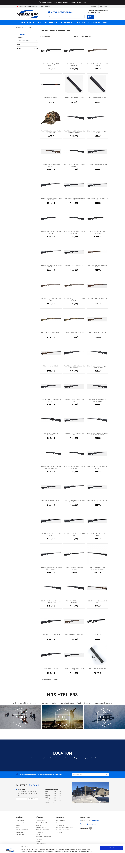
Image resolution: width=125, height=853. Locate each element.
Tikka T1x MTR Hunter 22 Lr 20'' (97, 299)
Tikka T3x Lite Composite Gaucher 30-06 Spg (74, 467)
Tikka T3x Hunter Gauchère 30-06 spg (98, 601)
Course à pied (20, 834)
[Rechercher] (66, 16)
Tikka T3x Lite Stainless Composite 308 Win (51, 232)
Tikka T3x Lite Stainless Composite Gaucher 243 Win (51, 601)
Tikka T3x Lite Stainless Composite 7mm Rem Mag (74, 501)
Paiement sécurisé (41, 827)
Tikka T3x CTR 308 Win (51, 668)
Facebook (90, 828)
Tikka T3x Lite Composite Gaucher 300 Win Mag (74, 232)
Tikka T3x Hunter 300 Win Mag (74, 634)
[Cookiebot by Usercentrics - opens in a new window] (10, 850)
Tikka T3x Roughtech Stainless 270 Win (51, 299)
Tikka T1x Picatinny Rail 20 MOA (74, 97)
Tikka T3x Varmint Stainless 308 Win (74, 434)
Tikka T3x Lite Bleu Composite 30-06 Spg (97, 534)
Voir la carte (22, 799)
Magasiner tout (27, 22)
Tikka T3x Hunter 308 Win (50, 366)
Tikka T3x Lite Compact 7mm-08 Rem (74, 669)
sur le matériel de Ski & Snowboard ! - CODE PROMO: (62, 2)
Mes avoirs (59, 823)
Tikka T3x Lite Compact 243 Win (97, 164)
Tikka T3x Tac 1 (97, 634)
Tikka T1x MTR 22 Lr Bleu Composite (97, 232)
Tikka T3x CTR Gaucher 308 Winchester (51, 434)
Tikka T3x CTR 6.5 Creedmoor (51, 634)
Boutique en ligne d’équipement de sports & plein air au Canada (34, 6)
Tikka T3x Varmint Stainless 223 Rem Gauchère (97, 400)
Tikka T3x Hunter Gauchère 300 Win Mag (51, 165)
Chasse (18, 825)
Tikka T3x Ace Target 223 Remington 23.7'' (51, 64)
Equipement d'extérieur (22, 823)
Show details (83, 850)
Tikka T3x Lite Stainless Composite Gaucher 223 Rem (97, 366)
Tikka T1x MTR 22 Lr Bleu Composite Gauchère (97, 568)
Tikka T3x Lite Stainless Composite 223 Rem (97, 131)
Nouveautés (68, 22)
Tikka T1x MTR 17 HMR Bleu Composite (74, 568)
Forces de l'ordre (40, 832)
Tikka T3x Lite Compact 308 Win (51, 500)
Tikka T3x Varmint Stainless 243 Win (74, 400)
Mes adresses (60, 825)
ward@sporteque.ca (90, 824)
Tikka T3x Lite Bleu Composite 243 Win (74, 534)
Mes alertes (59, 832)
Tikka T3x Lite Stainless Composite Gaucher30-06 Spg (74, 131)
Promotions (84, 22)
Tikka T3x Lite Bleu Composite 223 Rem (74, 199)
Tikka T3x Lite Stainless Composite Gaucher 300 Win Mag (51, 467)
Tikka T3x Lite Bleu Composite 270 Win (97, 199)
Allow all (111, 839)
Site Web (33, 799)
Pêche (17, 827)
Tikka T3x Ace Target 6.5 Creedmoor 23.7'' (74, 64)
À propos (38, 825)
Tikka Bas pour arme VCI (50, 97)
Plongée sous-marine (22, 830)
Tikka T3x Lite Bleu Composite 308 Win (97, 501)
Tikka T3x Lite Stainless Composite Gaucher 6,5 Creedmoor (97, 434)
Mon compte (60, 817)
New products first (94, 36)
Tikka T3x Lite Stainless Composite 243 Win (51, 266)
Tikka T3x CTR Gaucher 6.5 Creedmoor (74, 601)
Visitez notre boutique (103, 13)
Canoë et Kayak (20, 820)
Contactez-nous (40, 820)
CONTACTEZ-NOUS (100, 22)
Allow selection (111, 844)
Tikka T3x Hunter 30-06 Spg (97, 332)
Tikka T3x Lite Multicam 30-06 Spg (74, 332)
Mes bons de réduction (62, 830)
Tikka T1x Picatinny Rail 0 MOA (97, 97)
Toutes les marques (48, 22)
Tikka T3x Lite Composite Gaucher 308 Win (74, 165)
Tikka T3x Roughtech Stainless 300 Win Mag (74, 299)
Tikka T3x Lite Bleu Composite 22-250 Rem (51, 400)
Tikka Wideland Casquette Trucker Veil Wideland (51, 131)
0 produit (101, 17)
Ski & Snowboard (20, 832)
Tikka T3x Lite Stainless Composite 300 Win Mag (74, 366)
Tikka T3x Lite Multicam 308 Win (51, 332)
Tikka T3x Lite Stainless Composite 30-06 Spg (51, 199)
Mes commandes (60, 820)
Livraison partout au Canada (61, 12)
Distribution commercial (42, 830)
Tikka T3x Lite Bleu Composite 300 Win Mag (97, 467)
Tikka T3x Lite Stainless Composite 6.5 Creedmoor (51, 568)
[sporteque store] (90, 792)
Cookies (38, 834)
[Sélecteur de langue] (94, 6)
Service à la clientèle (41, 823)
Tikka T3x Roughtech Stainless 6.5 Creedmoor (97, 64)
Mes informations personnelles (64, 827)
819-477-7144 (92, 13)
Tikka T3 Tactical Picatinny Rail (97, 668)
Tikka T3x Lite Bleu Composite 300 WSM (51, 534)
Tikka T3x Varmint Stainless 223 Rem (74, 266)
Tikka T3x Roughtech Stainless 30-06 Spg (97, 266)
